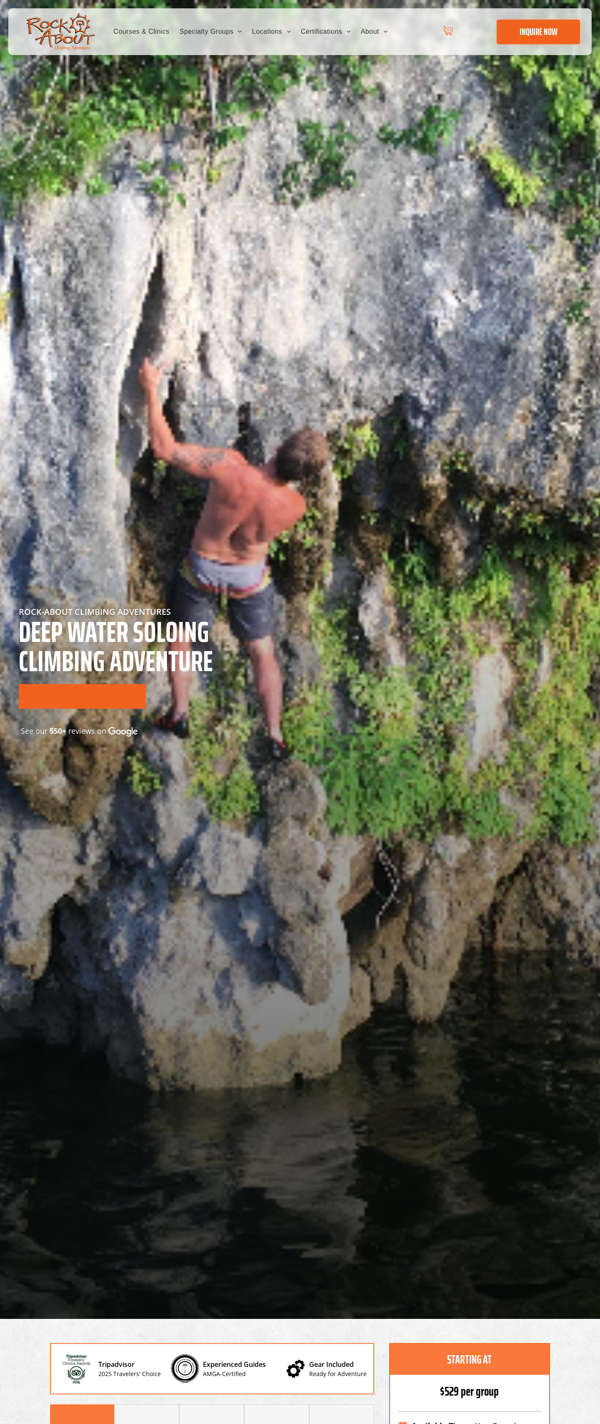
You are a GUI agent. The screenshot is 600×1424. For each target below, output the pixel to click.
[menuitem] (141, 32)
